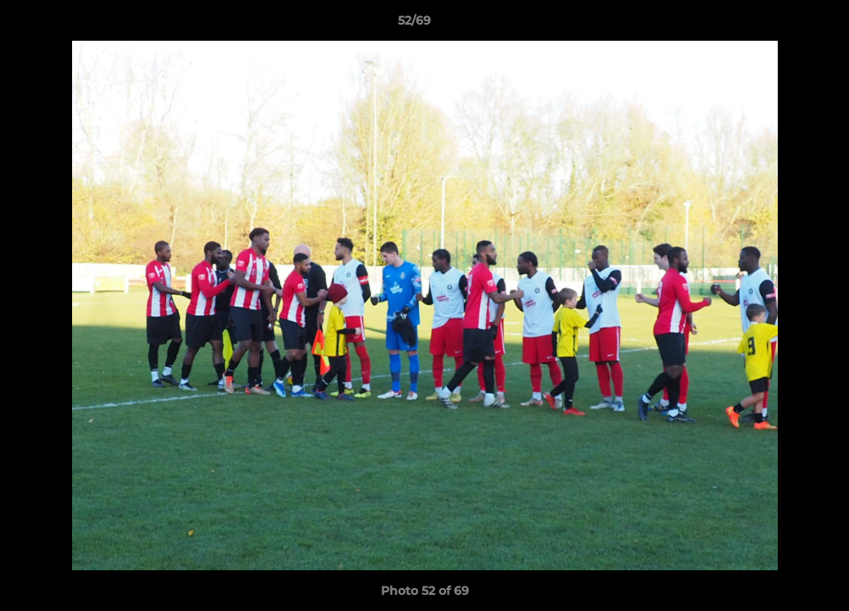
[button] (778, 24)
